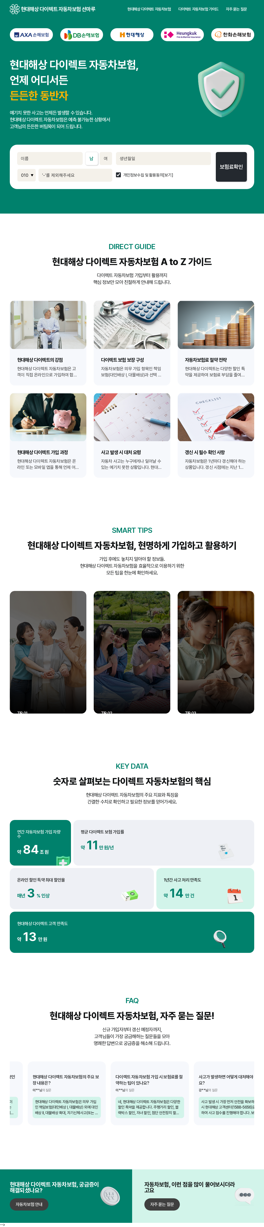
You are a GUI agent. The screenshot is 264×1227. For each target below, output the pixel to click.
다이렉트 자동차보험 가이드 (198, 9)
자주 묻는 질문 (236, 9)
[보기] (168, 175)
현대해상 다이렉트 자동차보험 (149, 9)
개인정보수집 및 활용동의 (143, 175)
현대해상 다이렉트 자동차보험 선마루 (15, 9)
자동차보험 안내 (29, 1204)
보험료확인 (231, 167)
